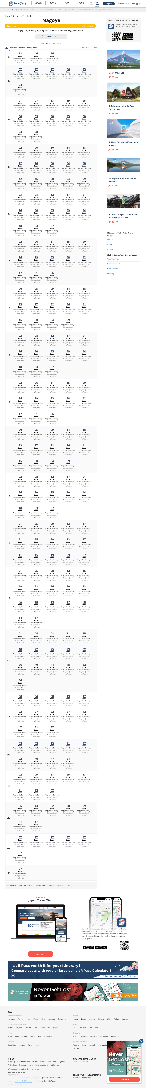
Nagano (55, 1028)
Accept (23, 1081)
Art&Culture (12, 1065)
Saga (84, 1045)
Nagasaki (92, 1045)
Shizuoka (82, 1028)
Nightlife (62, 1061)
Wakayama (48, 1036)
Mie (96, 1028)
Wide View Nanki (113, 264)
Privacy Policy (13, 1075)
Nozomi (110, 249)
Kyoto (17, 1036)
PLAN (66, 3)
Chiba (109, 1019)
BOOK (81, 3)
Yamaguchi (115, 1036)
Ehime (30, 1045)
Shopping (22, 1065)
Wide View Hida (113, 259)
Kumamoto (102, 1045)
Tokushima (12, 1045)
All (54, 43)
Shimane (84, 1036)
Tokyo (116, 1019)
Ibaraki (75, 1019)
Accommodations (41, 1065)
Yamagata (51, 1019)
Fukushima (62, 1019)
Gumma (92, 1019)
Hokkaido (11, 1019)
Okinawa (76, 1049)
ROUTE (53, 3)
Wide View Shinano (114, 269)
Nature (42, 1061)
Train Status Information (82, 1077)
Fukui (36, 1028)
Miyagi (35, 1019)
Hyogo (32, 1036)
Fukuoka (76, 1045)
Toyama (19, 1028)
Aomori (20, 1019)
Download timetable (89, 47)
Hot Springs (54, 1065)
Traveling (11, 1061)
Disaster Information (80, 1061)
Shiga (10, 1036)
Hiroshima (104, 1036)
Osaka (24, 1036)
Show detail (40, 954)
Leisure (35, 1061)
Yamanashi (45, 1028)
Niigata (10, 1028)
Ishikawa (28, 1028)
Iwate (28, 1019)
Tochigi (83, 1019)
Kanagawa (125, 1019)
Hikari (109, 244)
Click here (124, 1079)
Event (30, 1065)
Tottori (75, 1036)
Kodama (110, 239)
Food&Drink (52, 1061)
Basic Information (23, 1061)
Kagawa (22, 1045)
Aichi (90, 1028)
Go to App (134, 4)
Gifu (74, 1028)
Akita (43, 1019)
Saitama (101, 1019)
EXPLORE (38, 3)
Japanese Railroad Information (52, 1077)
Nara (39, 1036)
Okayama (94, 1036)
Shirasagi (110, 274)
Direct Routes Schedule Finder (44, 1081)
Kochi (37, 1045)
